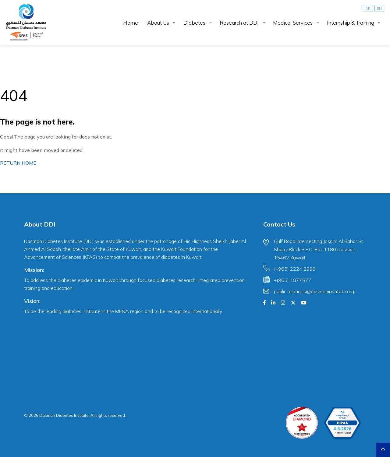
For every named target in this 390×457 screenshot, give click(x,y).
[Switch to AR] (368, 8)
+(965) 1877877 (292, 280)
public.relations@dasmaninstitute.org (314, 291)
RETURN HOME (18, 163)
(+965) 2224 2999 (295, 269)
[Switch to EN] (379, 8)
